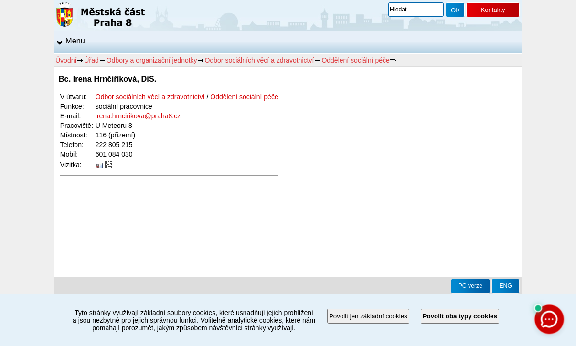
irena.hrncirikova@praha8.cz (138, 116)
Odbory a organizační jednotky (152, 60)
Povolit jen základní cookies (368, 316)
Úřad (91, 60)
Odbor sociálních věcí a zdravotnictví (259, 60)
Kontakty (492, 9)
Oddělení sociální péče (355, 60)
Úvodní (65, 60)
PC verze (470, 286)
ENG (505, 286)
